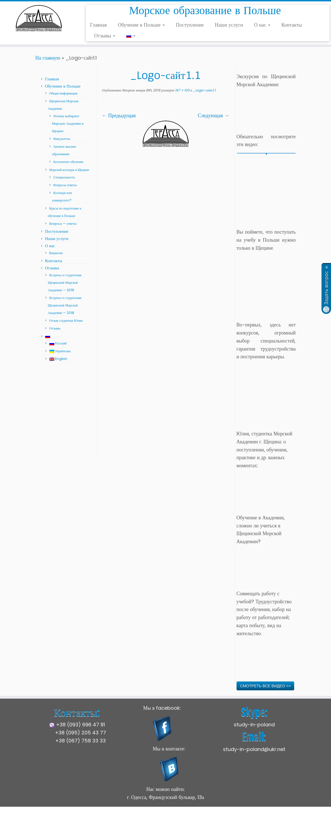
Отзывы (104, 35)
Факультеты (61, 138)
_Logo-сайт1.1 (203, 90)
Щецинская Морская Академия (129, 821)
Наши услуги (229, 24)
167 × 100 (182, 90)
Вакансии (56, 253)
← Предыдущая (119, 115)
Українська (60, 351)
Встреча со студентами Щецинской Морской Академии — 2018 (65, 305)
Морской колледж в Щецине (69, 169)
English (58, 358)
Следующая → (213, 115)
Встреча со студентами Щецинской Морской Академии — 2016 (65, 282)
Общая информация (63, 93)
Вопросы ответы (65, 185)
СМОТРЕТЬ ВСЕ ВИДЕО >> (265, 686)
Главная (98, 24)
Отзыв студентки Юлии (66, 320)
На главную (47, 57)
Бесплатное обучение (68, 161)
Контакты (291, 24)
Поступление (190, 24)
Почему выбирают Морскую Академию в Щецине (68, 123)
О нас (262, 24)
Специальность (64, 177)
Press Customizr (207, 821)
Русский (58, 343)
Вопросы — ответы (62, 223)
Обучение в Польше (141, 24)
